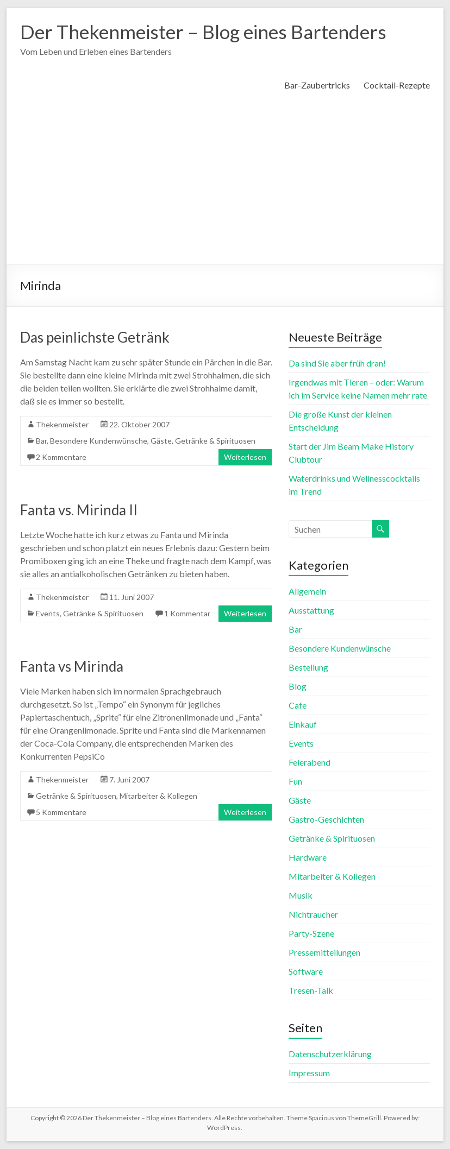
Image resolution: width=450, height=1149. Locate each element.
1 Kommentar (187, 613)
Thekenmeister (62, 424)
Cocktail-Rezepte (397, 85)
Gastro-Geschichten (326, 819)
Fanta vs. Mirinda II (79, 510)
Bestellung (308, 667)
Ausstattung (311, 610)
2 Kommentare (61, 457)
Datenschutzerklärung (330, 1054)
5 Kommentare (61, 812)
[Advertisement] (225, 183)
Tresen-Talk (311, 990)
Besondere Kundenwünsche (98, 440)
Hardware (308, 857)
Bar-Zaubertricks (317, 85)
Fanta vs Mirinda (71, 666)
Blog (298, 686)
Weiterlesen (245, 457)
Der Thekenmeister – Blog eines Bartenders (208, 31)
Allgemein (307, 591)
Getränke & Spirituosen (215, 440)
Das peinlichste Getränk (95, 337)
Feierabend (309, 762)
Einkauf (303, 724)
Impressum (309, 1073)
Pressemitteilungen (324, 952)
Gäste (161, 440)
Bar (41, 440)
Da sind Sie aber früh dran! (337, 363)
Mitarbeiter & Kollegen (158, 795)
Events (48, 613)
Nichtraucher (313, 914)
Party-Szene (311, 933)
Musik (300, 895)
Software (306, 971)
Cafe (298, 705)
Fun (295, 781)
